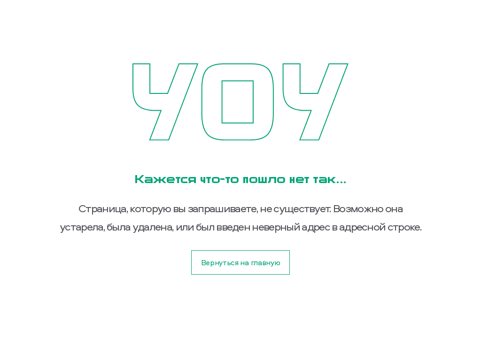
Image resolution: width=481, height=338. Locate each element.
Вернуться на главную (240, 262)
